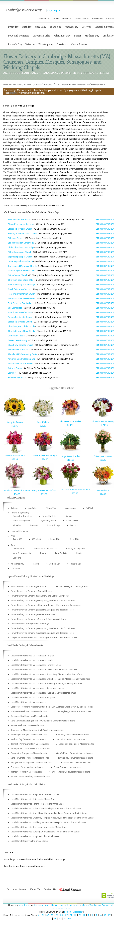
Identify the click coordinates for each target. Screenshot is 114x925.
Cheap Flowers (79, 44)
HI (84, 915)
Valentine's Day (62, 35)
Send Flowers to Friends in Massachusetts (30, 758)
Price (13, 536)
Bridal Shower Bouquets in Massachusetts (71, 772)
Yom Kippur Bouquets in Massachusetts (29, 735)
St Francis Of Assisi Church (20, 322)
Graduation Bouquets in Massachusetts (29, 753)
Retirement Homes (42, 905)
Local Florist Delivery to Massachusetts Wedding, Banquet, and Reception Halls (46, 683)
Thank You (55, 27)
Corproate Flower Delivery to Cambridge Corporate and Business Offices (44, 638)
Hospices (71, 905)
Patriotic (30, 44)
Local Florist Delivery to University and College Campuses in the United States (46, 808)
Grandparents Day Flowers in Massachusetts (31, 748)
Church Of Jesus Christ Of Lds (21, 326)
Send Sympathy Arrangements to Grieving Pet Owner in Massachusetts (43, 721)
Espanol (58, 10)
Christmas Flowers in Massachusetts (27, 767)
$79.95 (43, 426)
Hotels (56, 19)
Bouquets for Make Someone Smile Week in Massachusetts (37, 730)
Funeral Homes (82, 19)
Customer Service (16, 889)
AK (43, 915)
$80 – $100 (55, 539)
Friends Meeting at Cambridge (21, 285)
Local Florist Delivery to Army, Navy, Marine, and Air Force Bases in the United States (49, 813)
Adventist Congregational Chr (21, 359)
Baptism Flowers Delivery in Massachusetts (30, 776)
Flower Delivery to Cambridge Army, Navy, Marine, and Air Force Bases (43, 600)
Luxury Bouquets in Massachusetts (71, 739)
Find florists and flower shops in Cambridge (24, 866)
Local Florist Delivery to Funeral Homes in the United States (37, 804)
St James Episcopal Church (20, 257)
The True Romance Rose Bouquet (75, 490)
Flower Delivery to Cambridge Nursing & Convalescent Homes (39, 619)
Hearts (73, 525)
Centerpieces (19, 548)
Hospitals (66, 19)
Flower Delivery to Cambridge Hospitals (29, 586)
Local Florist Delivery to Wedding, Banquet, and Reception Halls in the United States (48, 822)
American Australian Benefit (20, 363)
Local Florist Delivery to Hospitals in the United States (35, 794)
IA (101, 915)
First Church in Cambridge (20, 303)
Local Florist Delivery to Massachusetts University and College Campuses (44, 670)
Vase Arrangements (22, 553)
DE (71, 915)
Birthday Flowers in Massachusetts (26, 772)
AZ (47, 915)
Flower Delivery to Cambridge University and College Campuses (40, 596)
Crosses (34, 525)
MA (60, 918)
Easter (77, 35)
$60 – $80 (36, 539)
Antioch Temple (15, 368)
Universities (97, 19)
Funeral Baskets (49, 516)
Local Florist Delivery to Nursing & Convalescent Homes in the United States (45, 832)
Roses (43, 553)
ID (89, 915)
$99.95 (103, 460)
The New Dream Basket (70, 421)
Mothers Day (92, 35)
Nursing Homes (58, 905)
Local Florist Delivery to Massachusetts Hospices (33, 697)
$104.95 (70, 460)
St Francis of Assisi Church (20, 229)
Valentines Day (17, 564)
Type (13, 545)
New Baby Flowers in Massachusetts (72, 735)
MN (69, 918)
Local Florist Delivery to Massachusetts (28, 702)
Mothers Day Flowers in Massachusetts (28, 739)
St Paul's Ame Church (17, 275)
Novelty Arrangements (76, 548)
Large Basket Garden (70, 456)
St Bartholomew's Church (19, 252)
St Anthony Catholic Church (20, 345)
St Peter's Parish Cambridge (21, 243)
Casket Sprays (53, 525)
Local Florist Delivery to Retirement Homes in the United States (39, 827)
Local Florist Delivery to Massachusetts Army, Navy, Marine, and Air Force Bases (47, 674)
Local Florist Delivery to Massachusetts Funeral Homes (36, 665)
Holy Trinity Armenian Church (21, 294)
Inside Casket (72, 521)
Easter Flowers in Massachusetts (76, 762)
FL (75, 915)
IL (92, 915)
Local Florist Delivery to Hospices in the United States (35, 836)
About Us (35, 889)
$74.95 (104, 425)
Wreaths (17, 525)
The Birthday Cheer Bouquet (45, 456)
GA (80, 915)
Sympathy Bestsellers (22, 516)
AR (52, 915)
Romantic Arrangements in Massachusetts (30, 744)
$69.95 (14, 426)
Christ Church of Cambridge (21, 247)
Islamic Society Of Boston (20, 312)
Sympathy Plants (48, 521)
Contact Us (50, 889)
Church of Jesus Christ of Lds (21, 280)
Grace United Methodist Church (22, 266)
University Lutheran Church (20, 261)
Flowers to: (44, 19)
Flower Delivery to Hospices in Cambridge (30, 624)
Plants (79, 553)
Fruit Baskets (61, 553)
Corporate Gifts (41, 35)
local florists (24, 905)
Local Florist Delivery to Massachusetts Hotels (32, 660)
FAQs (49, 10)
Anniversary (71, 27)
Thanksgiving (45, 44)
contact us (13, 93)
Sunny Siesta (103, 490)
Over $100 (75, 539)
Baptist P (12, 373)
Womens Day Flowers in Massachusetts (29, 711)
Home (5, 84)
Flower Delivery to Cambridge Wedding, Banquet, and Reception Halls (42, 610)
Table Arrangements (22, 521)
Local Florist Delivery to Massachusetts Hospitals (33, 656)
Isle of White (43, 422)
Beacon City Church (17, 377)
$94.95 (17, 494)
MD (55, 918)
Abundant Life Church (18, 350)
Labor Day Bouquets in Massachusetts (76, 744)
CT (66, 915)
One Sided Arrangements (45, 548)
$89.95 (75, 493)
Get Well (86, 27)
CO (61, 915)
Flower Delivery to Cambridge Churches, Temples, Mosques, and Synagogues (46, 605)
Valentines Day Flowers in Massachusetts (29, 716)
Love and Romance (18, 35)
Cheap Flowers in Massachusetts (68, 767)
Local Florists (10, 852)
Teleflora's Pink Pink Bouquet (17, 490)
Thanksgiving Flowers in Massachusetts (74, 711)
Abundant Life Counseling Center (23, 354)
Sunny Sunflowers (14, 422)
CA (56, 915)
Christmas (62, 44)
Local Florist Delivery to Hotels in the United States (33, 799)
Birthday (26, 27)
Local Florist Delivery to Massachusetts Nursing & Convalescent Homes (43, 693)
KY (109, 915)
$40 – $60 (17, 539)
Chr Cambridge (15, 308)
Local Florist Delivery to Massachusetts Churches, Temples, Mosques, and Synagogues (50, 679)
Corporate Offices (61, 908)
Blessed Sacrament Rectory (20, 224)
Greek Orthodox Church (19, 289)
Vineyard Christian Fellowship (21, 298)
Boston (67, 912)
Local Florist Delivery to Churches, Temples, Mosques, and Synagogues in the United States (52, 818)
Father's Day (15, 44)
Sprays (69, 516)
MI (65, 918)
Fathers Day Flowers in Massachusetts (75, 758)
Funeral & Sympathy (20, 513)
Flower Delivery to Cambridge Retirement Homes (33, 614)
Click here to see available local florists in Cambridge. (32, 212)
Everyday (13, 27)
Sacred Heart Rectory (17, 340)
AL (39, 915)
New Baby (40, 27)
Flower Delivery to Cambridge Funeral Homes (31, 591)
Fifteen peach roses (103, 456)
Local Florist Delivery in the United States (29, 841)
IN (97, 915)
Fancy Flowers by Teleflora (44, 490)
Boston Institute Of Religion (20, 317)
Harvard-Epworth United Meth (21, 271)
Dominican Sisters (16, 336)
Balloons (17, 558)
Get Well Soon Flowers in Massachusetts (74, 753)
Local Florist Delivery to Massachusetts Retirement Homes (37, 688)
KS (105, 915)
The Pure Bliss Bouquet (14, 456)
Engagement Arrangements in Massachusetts (31, 762)
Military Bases (82, 905)
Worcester (78, 912)
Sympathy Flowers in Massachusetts (27, 725)
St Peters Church (15, 238)
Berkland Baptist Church (19, 219)
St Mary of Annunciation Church (22, 233)
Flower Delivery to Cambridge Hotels (73, 586)
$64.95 (70, 425)
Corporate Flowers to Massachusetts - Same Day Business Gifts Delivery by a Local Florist (52, 707)
